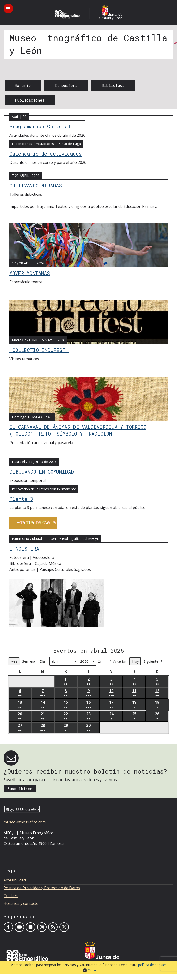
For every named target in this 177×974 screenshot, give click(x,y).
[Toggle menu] (8, 8)
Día (42, 661)
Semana (28, 661)
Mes (13, 661)
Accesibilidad (15, 880)
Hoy (135, 661)
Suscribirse (19, 788)
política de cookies (152, 964)
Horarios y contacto (21, 903)
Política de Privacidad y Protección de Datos (42, 887)
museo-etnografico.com (25, 822)
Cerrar (92, 970)
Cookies (11, 895)
